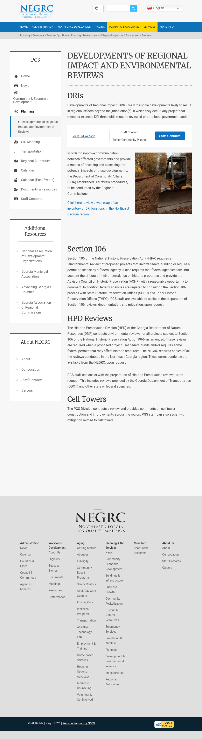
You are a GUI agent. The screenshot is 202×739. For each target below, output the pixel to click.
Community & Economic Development (30, 100)
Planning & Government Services (132, 26)
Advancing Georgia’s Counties (36, 289)
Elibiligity (82, 561)
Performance (57, 597)
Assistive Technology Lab (84, 632)
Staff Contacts (169, 136)
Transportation (32, 151)
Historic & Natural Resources (112, 615)
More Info (167, 26)
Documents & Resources (39, 189)
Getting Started (86, 548)
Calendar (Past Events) (37, 180)
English (155, 8)
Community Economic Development (113, 564)
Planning (76, 35)
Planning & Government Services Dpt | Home (44, 35)
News (25, 86)
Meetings (55, 583)
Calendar (27, 170)
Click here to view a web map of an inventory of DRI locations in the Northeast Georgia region (98, 208)
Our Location (30, 369)
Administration (42, 26)
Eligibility (54, 559)
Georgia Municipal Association (34, 274)
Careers (27, 390)
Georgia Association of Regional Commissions (36, 307)
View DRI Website (83, 136)
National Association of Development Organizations (36, 256)
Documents (56, 577)
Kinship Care (85, 602)
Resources (55, 590)
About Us (54, 552)
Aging (101, 26)
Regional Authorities (35, 161)
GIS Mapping (30, 142)
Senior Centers (86, 584)
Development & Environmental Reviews (115, 661)
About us (83, 554)
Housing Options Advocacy (83, 671)
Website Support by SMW (79, 723)
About (25, 359)
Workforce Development (75, 26)
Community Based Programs (84, 572)
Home (24, 26)
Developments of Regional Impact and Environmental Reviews (38, 127)
